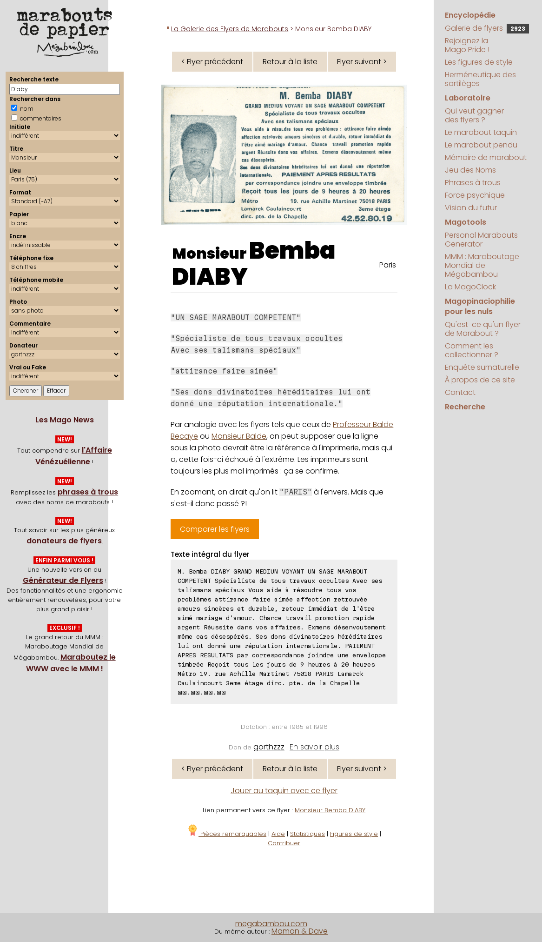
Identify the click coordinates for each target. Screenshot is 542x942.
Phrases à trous (473, 182)
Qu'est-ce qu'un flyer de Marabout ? (483, 329)
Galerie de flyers (487, 28)
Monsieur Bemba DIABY (330, 810)
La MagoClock (470, 286)
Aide (278, 833)
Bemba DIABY (254, 263)
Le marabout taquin (481, 132)
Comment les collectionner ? (471, 350)
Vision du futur (471, 207)
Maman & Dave (299, 931)
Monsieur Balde (239, 436)
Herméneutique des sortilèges (480, 79)
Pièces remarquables (226, 833)
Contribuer (284, 843)
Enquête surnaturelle (482, 367)
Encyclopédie (470, 15)
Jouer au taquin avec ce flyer (284, 790)
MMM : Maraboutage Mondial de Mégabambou (482, 265)
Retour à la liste (290, 61)
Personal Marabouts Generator (481, 239)
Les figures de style (479, 62)
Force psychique (475, 195)
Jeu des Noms (470, 170)
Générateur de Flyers (63, 580)
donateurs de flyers (64, 540)
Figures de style (354, 833)
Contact (460, 392)
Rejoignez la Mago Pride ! (467, 45)
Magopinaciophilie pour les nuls (480, 306)
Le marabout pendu (481, 145)
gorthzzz (268, 747)
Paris (387, 265)
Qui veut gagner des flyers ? (474, 115)
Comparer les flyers (215, 529)
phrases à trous (88, 492)
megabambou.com (271, 923)
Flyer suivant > (362, 61)
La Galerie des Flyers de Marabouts (229, 28)
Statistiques (307, 833)
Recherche (465, 406)
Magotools (465, 222)
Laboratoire (467, 98)
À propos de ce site (480, 379)
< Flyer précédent (212, 61)
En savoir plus (314, 747)
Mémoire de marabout (486, 157)
